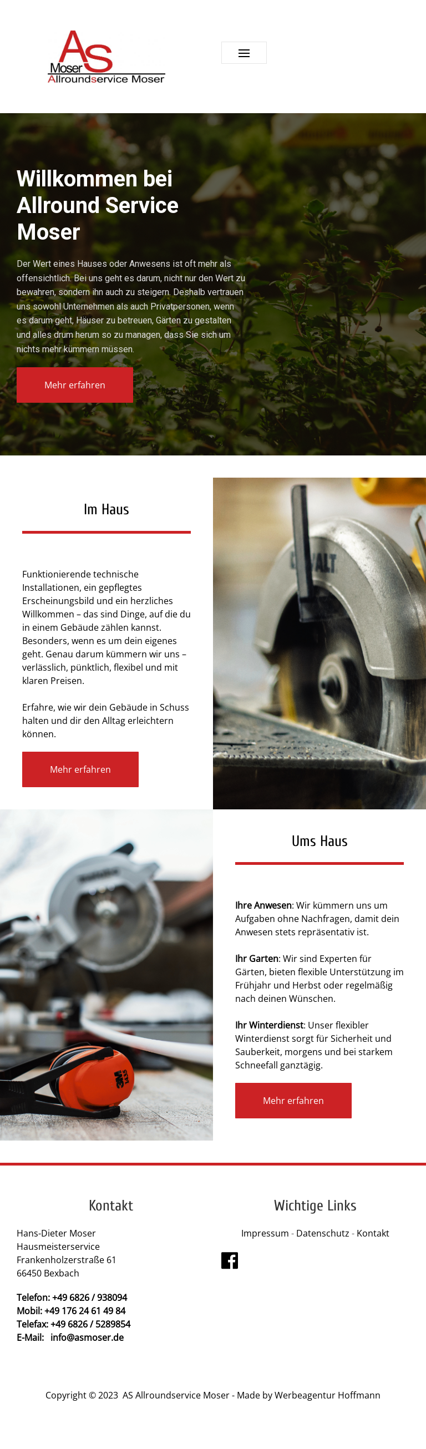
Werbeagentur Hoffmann (328, 1395)
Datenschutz (324, 1233)
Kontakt (373, 1233)
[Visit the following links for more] (229, 1260)
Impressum (265, 1233)
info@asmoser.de (87, 1337)
